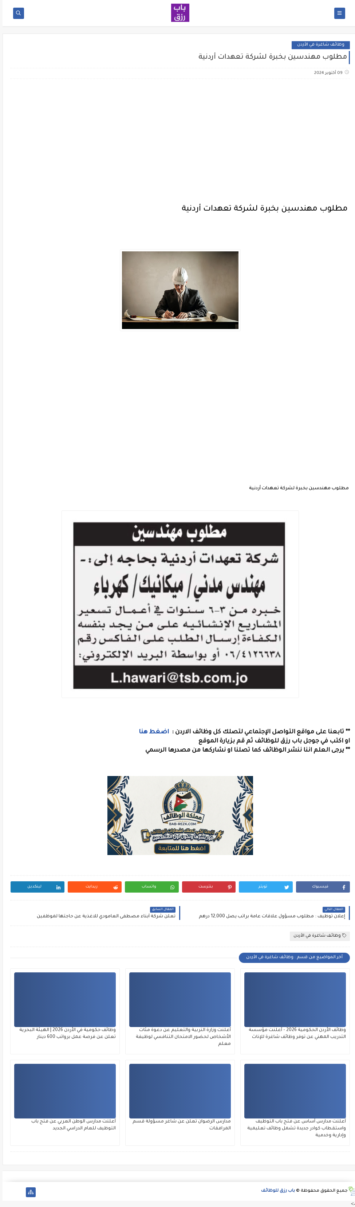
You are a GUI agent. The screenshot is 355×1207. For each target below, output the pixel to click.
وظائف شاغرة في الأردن (318, 45)
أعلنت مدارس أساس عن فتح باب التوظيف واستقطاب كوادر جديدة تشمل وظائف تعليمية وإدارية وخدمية (294, 1128)
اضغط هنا (152, 732)
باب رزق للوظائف (275, 1191)
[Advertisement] (177, 142)
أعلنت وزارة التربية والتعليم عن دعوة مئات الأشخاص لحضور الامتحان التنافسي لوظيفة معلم (180, 1037)
